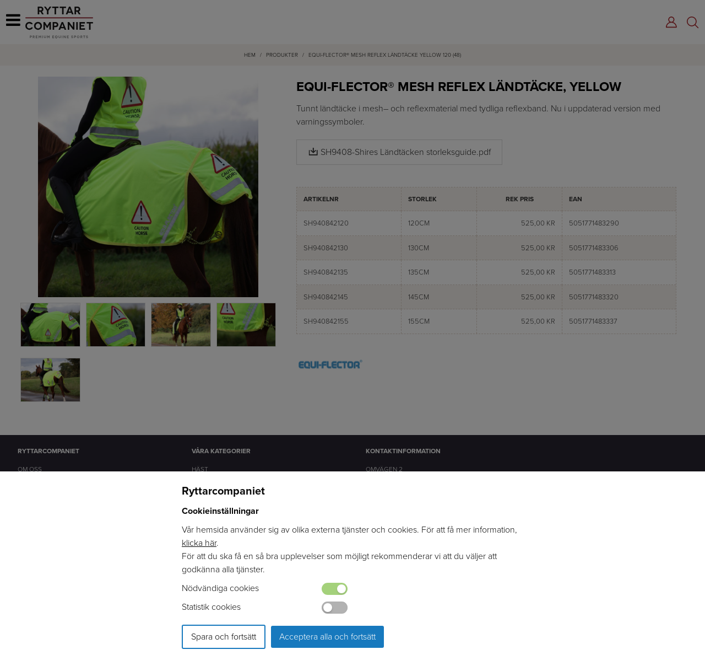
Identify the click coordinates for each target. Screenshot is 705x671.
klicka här (199, 542)
